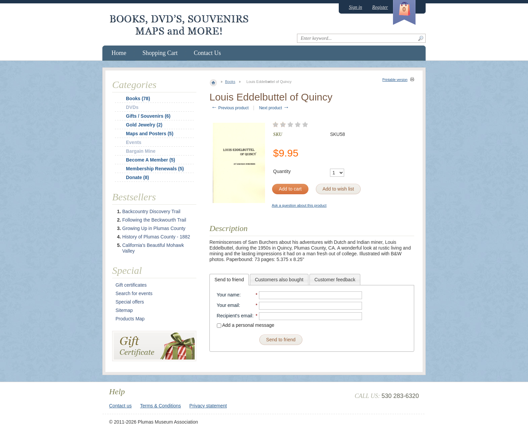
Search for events (134, 293)
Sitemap (124, 310)
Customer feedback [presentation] (335, 279)
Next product (274, 108)
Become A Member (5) (150, 160)
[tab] (229, 279)
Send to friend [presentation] (229, 279)
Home (118, 53)
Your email (228, 305)
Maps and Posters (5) (149, 133)
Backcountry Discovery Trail (151, 211)
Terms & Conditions (160, 405)
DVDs (132, 107)
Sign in (355, 7)
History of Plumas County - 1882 (156, 236)
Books (230, 82)
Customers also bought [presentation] (279, 279)
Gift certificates (131, 285)
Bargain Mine (141, 151)
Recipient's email (234, 315)
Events (133, 142)
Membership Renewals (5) (155, 168)
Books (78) (138, 98)
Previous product (230, 108)
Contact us (120, 405)
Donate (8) (137, 177)
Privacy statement (208, 405)
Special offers (130, 302)
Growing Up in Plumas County (154, 228)
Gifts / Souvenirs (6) (148, 116)
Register (380, 7)
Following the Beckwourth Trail (154, 220)
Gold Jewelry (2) (144, 124)
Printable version (395, 80)
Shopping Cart (160, 53)
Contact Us (207, 53)
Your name (228, 294)
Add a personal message (245, 325)
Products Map (130, 318)
